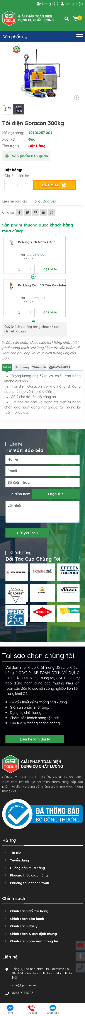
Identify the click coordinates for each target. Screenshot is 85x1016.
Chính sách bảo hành (27, 919)
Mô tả (7, 367)
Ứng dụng (22, 367)
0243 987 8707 (22, 993)
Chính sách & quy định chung (33, 934)
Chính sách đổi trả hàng (29, 911)
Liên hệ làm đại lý (35, 739)
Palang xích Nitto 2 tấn (36, 242)
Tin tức (15, 853)
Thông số (39, 367)
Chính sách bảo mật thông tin (34, 941)
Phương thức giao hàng (29, 875)
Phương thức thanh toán (29, 883)
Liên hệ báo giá (14, 201)
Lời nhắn (15, 505)
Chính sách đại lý (23, 926)
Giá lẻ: (9, 176)
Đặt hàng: (13, 170)
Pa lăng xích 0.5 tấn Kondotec (42, 285)
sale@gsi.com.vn (24, 985)
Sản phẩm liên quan (30, 156)
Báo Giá (49, 201)
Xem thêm (18, 108)
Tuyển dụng (19, 860)
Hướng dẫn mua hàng (27, 868)
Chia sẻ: (8, 212)
